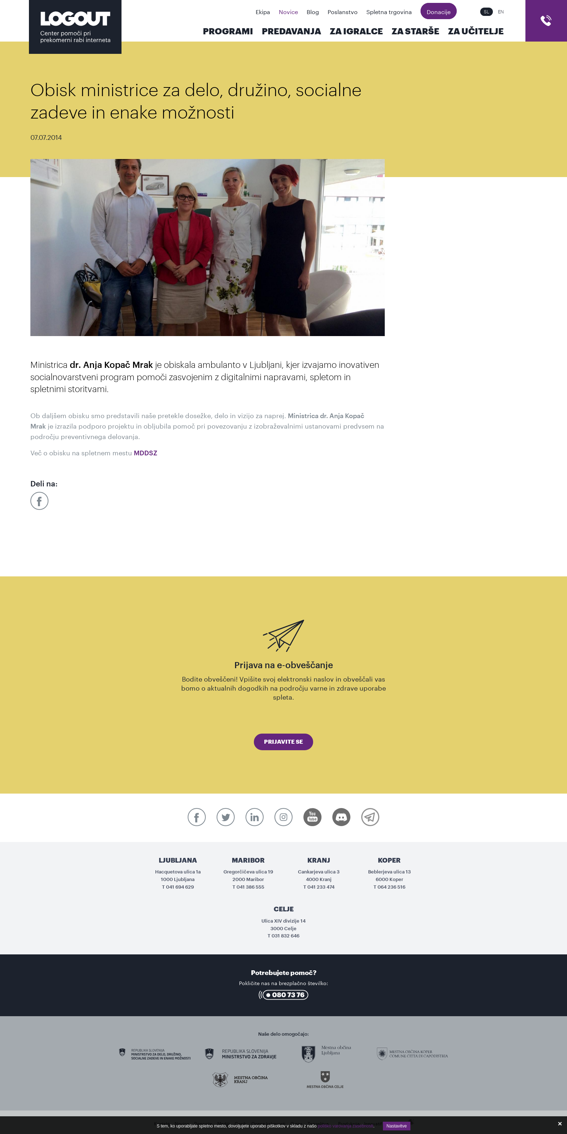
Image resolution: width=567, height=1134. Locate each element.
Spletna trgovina (389, 11)
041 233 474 (320, 887)
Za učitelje (476, 31)
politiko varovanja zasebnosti (345, 1126)
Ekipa (263, 11)
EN (501, 11)
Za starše (415, 31)
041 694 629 (180, 887)
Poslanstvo (343, 11)
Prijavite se (283, 742)
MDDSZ (145, 453)
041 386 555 (250, 887)
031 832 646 (285, 935)
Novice (288, 11)
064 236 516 (391, 887)
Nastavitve (397, 1126)
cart (546, 21)
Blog (313, 11)
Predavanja (291, 31)
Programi (228, 31)
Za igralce (356, 31)
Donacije (439, 11)
